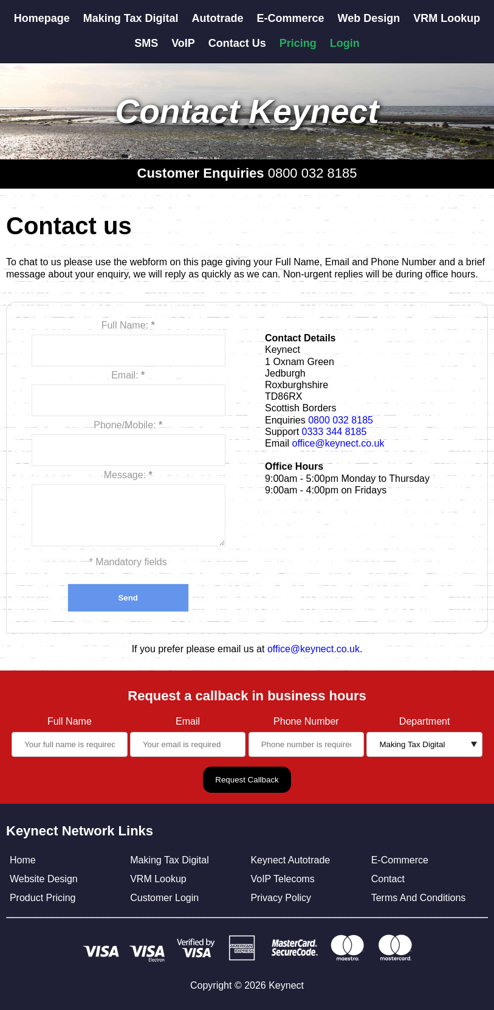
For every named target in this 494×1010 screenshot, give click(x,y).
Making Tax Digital (131, 18)
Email (188, 721)
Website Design (44, 879)
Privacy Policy (280, 898)
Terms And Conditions (418, 898)
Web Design (369, 18)
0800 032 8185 (312, 173)
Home (23, 860)
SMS (146, 43)
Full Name (69, 721)
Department (424, 721)
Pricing (298, 43)
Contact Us (237, 43)
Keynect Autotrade (290, 860)
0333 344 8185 (334, 432)
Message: (128, 475)
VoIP (183, 43)
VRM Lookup (446, 18)
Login (345, 43)
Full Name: (128, 325)
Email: (128, 375)
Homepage (42, 18)
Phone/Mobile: (128, 425)
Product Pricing (43, 898)
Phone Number (306, 721)
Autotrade (218, 18)
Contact (388, 879)
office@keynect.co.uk (338, 443)
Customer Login (164, 898)
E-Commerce (290, 18)
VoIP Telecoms (282, 879)
